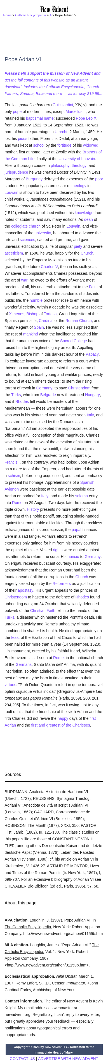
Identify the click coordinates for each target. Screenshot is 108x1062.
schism (14, 475)
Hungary (92, 394)
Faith (93, 287)
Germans (24, 664)
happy (63, 718)
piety (78, 246)
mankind (30, 334)
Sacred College (73, 341)
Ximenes (16, 314)
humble (36, 300)
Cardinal (46, 320)
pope (17, 111)
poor (99, 179)
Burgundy (34, 179)
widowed (90, 145)
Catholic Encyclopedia (30, 15)
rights (57, 550)
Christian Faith (42, 610)
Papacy (92, 354)
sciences (27, 239)
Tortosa (50, 314)
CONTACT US (22, 1058)
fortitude (64, 145)
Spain (39, 327)
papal (76, 529)
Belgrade (48, 394)
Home (7, 15)
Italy (90, 415)
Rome (17, 502)
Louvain (11, 192)
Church (87, 253)
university (42, 233)
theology (79, 165)
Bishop (32, 314)
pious (22, 138)
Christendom (79, 388)
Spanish (87, 482)
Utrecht (61, 132)
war (24, 280)
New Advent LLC (56, 1047)
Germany (44, 388)
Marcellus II (76, 111)
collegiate (19, 226)
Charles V (49, 266)
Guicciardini (63, 105)
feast (15, 637)
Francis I (12, 462)
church (35, 226)
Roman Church (78, 320)
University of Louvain (77, 158)
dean (88, 219)
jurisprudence (16, 172)
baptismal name (40, 118)
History (33, 509)
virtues (10, 684)
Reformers (62, 583)
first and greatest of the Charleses (60, 725)
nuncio (73, 556)
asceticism (14, 253)
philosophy (60, 165)
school (38, 145)
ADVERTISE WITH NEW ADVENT (68, 1058)
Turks (16, 394)
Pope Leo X (86, 118)
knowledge (84, 212)
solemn (81, 496)
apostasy (25, 590)
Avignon (12, 489)
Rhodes (22, 401)
